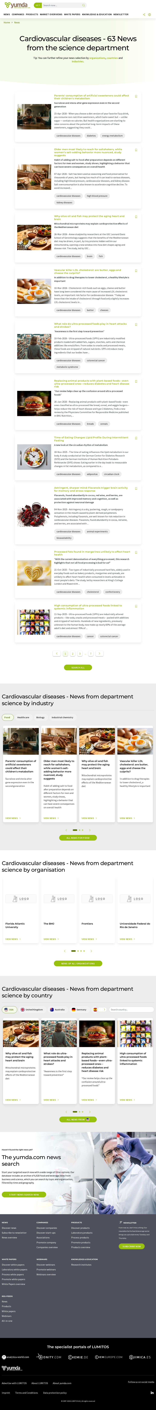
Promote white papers (13, 1279)
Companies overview (47, 1247)
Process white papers (13, 1274)
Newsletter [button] (120, 14)
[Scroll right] (104, 1009)
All (37, 5)
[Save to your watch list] (136, 96)
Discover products (80, 1227)
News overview (9, 1237)
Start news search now (24, 1194)
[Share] (144, 15)
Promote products (80, 1242)
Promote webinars (46, 1269)
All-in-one (7, 1320)
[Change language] (149, 15)
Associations (43, 1237)
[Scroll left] (100, 1009)
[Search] (83, 5)
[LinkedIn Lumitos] (152, 1392)
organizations (97, 58)
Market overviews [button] (51, 14)
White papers (9, 1311)
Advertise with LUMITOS (14, 1383)
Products (6, 1306)
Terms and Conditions (26, 1392)
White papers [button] (72, 14)
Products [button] (32, 14)
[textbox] (131, 1009)
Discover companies (47, 1227)
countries (112, 58)
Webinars (6, 1316)
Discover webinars (46, 1264)
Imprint (6, 1392)
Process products (80, 1237)
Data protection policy (55, 1392)
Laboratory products (81, 1232)
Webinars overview (46, 1274)
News (4, 1301)
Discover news (9, 1227)
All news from (78, 1119)
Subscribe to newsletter (14, 1232)
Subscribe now (132, 1246)
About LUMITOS (40, 1383)
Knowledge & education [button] (97, 14)
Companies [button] (18, 14)
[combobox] (131, 1009)
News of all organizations (78, 963)
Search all (78, 667)
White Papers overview (13, 1284)
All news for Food (78, 837)
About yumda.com (62, 1383)
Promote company (46, 1242)
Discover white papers (13, 1264)
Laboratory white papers (14, 1269)
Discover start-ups (46, 1232)
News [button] (7, 14)
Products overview (80, 1247)
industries (77, 61)
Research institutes (81, 1264)
